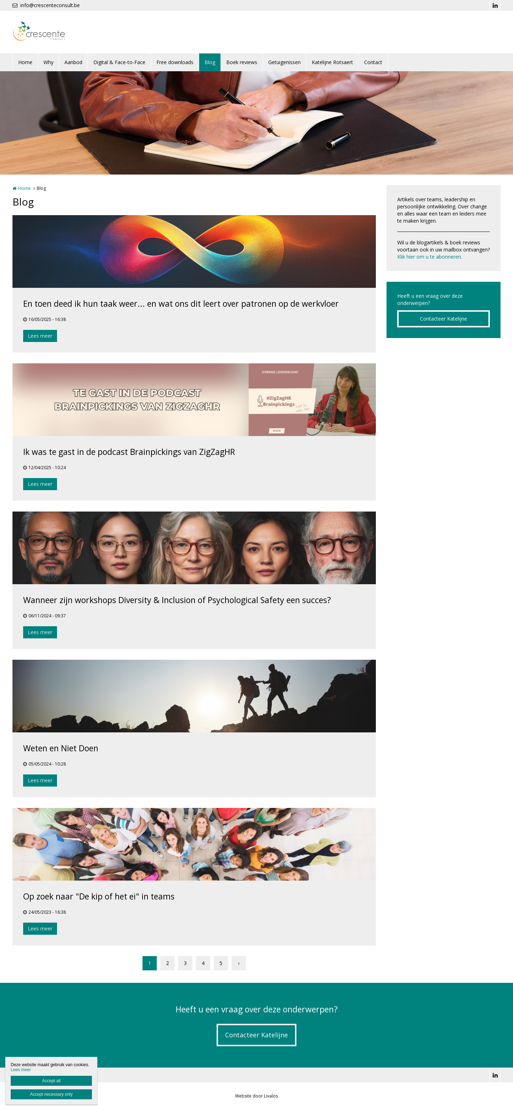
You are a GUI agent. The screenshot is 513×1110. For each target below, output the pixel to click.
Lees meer (40, 335)
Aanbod (73, 62)
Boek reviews (241, 62)
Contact (373, 62)
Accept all (51, 1080)
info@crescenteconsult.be (46, 5)
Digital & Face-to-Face (119, 62)
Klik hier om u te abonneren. (429, 256)
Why (48, 62)
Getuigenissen (284, 62)
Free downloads (174, 62)
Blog (209, 62)
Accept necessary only (51, 1094)
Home (25, 62)
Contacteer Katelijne (443, 318)
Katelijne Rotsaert (332, 62)
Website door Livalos (256, 1096)
